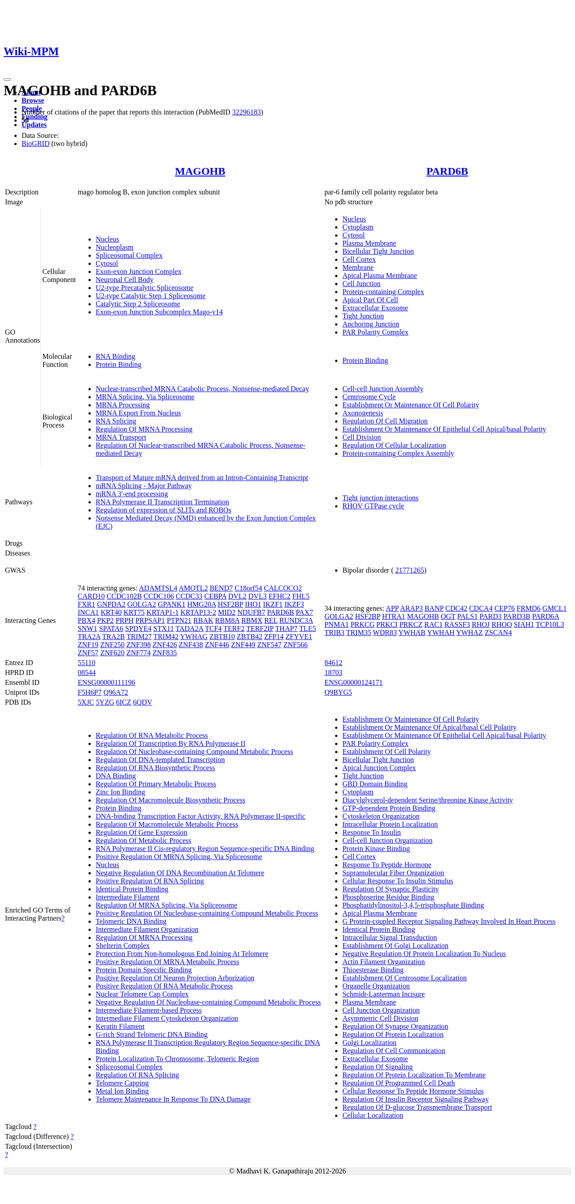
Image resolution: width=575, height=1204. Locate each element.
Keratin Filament (120, 1026)
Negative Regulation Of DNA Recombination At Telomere (180, 873)
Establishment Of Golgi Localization (395, 945)
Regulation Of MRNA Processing (144, 429)
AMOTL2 (193, 588)
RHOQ (501, 624)
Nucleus (107, 239)
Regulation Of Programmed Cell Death (398, 1083)
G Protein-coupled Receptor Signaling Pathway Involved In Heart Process (449, 921)
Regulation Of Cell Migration (385, 421)
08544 (87, 672)
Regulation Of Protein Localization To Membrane (414, 1075)
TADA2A (189, 628)
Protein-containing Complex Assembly (398, 453)
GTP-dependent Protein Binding (388, 808)
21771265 (409, 570)
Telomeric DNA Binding (131, 921)
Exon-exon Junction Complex (138, 271)
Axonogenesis (362, 413)
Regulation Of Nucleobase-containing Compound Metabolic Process (194, 751)
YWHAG (194, 636)
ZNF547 (269, 644)
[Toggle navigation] (7, 79)
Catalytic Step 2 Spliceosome (138, 304)
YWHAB (411, 632)
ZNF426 (165, 644)
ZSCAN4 (498, 632)
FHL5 (301, 596)
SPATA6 (111, 628)
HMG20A (201, 604)
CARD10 (91, 596)
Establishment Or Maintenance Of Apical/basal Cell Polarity (429, 727)
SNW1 (87, 628)
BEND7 (221, 588)
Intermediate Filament (127, 897)
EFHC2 (280, 596)
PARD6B (447, 171)
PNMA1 (336, 624)
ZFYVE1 (298, 636)
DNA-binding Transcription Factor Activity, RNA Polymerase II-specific (200, 816)
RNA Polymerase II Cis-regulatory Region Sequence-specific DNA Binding (205, 848)
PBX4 (86, 620)
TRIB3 (334, 632)
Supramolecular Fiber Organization (393, 873)
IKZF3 (294, 604)
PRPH (124, 620)
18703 (333, 672)
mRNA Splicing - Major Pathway (144, 486)
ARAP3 (411, 608)
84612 (333, 662)
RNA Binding (115, 356)
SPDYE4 (138, 628)
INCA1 (88, 612)
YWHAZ (469, 632)
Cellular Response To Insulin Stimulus (397, 881)
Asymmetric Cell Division (380, 1018)
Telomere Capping (122, 1083)
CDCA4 (480, 608)
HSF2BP (230, 604)
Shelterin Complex (123, 945)
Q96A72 (115, 692)
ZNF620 (112, 653)
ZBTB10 (222, 636)
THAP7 (286, 628)
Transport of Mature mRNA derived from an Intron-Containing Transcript (202, 477)
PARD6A (545, 616)
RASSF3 (457, 624)
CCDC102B (124, 596)
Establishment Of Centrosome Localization (404, 978)
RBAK (203, 620)
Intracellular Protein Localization (390, 824)
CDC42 (456, 608)
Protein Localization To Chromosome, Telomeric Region (177, 1059)
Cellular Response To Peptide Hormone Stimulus (413, 1091)
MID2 (226, 612)
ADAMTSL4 (158, 588)
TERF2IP (260, 628)
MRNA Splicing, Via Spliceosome (145, 397)
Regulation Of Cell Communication (393, 1050)
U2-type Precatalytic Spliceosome (145, 287)
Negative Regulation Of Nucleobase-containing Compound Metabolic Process (208, 1002)
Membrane (357, 267)
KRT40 (111, 612)
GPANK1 (172, 604)
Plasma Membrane (369, 243)
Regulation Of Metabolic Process (143, 840)
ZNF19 (88, 644)
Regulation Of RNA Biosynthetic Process (155, 768)
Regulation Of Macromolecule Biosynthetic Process (170, 800)
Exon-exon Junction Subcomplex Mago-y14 (159, 312)
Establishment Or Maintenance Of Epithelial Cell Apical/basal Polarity (444, 429)
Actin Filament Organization (383, 962)
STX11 (163, 628)
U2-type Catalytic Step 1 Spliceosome (150, 296)
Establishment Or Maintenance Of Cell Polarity (410, 405)
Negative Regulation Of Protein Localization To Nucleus (424, 953)
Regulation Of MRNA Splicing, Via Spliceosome (166, 905)
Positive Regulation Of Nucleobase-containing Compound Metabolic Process (207, 913)
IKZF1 (273, 604)
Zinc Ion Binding (120, 792)
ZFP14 (274, 636)
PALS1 (467, 616)
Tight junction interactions (380, 498)
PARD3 (490, 616)
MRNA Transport (121, 437)
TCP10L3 (550, 624)
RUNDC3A (296, 620)
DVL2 (237, 596)
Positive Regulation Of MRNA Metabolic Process (167, 962)
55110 (86, 662)
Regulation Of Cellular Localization (394, 445)
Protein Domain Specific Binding (144, 970)
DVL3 (257, 596)
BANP (434, 608)
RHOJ (481, 624)
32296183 (246, 112)
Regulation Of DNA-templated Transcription (160, 759)
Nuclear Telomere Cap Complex (142, 994)
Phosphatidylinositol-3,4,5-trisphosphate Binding (413, 905)
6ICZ (123, 702)
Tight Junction (363, 316)
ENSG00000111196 (106, 682)
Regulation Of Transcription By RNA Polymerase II (170, 743)
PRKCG (362, 624)
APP (392, 608)
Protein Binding (119, 364)
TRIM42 (165, 636)
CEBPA (215, 596)
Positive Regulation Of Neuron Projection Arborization (175, 978)
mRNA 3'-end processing (132, 494)
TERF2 (233, 628)
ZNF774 (138, 653)
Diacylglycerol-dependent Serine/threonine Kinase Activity (427, 800)
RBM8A (227, 620)
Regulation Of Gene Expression (141, 832)
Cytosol (107, 263)
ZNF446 (217, 644)
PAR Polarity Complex (375, 332)
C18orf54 (248, 588)
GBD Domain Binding (374, 784)
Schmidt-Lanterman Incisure (383, 994)
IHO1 (253, 604)
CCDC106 (159, 596)
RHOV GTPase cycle (373, 506)
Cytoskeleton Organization (381, 816)
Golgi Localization (369, 1042)
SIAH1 (524, 624)
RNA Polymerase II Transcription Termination (162, 502)
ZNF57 (88, 653)
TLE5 (307, 628)
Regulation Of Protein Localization (392, 1034)
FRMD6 (528, 608)
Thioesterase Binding (372, 970)
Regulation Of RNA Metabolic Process (152, 735)
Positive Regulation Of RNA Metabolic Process (164, 986)
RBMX (251, 620)
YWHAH (441, 632)
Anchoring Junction (370, 324)
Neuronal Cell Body (125, 279)
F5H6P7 (90, 692)
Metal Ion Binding (122, 1091)
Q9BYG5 (338, 692)
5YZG (105, 702)
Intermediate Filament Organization (147, 929)
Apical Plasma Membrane (379, 275)
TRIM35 (358, 632)
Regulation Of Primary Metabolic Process (156, 784)
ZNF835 (165, 653)
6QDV (142, 702)
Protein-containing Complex (383, 291)
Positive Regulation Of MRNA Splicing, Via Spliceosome (179, 856)
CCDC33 (189, 596)
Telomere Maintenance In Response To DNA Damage (173, 1099)
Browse (33, 100)
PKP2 (105, 620)
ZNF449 (243, 644)
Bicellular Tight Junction (378, 251)
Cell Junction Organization (381, 1010)
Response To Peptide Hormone (386, 865)
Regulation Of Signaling (377, 1067)
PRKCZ (411, 624)
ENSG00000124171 (353, 682)
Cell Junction (361, 283)
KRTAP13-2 (199, 612)
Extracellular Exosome (375, 308)
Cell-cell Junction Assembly (382, 389)
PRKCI (387, 624)
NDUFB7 (251, 612)
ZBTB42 (249, 636)
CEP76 (505, 608)
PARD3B (517, 616)
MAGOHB (200, 171)
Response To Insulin (371, 832)
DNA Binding (116, 776)
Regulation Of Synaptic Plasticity (390, 889)
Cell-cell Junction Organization (387, 840)
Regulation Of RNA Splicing (137, 1075)
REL (271, 620)
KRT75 (134, 612)
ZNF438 (191, 644)
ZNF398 (138, 644)
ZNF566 (295, 644)
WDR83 (385, 632)
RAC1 (434, 624)
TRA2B (113, 636)
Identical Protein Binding (132, 889)
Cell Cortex (359, 259)
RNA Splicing (116, 421)
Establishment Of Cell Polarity (386, 751)
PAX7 (304, 612)
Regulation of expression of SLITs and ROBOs (163, 510)
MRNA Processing (123, 405)
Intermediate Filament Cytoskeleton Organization (167, 1018)
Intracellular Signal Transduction (389, 937)
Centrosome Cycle (369, 397)
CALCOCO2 (283, 588)
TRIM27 (139, 636)
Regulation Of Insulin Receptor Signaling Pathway (415, 1099)
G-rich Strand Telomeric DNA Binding (152, 1034)
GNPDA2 (111, 604)
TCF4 (213, 628)
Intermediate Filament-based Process (149, 1010)
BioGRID (35, 143)
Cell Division (361, 437)
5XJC (86, 702)
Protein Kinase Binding (376, 848)
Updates (34, 124)
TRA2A (89, 636)
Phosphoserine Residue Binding (388, 897)
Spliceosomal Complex (129, 255)
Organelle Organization (376, 986)
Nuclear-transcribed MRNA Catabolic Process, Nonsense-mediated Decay (202, 389)
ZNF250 (112, 644)
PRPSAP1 (150, 620)
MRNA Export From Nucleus (138, 413)
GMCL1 (554, 608)
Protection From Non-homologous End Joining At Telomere (182, 953)
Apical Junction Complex (379, 768)
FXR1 (86, 604)
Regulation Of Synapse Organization (395, 1026)
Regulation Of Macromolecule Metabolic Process (167, 824)
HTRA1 (394, 616)
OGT (448, 616)
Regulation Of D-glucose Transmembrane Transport (417, 1107)
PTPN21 (179, 620)
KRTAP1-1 (162, 612)
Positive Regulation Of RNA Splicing (150, 881)
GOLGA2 (141, 604)
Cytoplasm (357, 227)
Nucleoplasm (114, 247)
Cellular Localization (372, 1115)
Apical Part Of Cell (370, 300)
